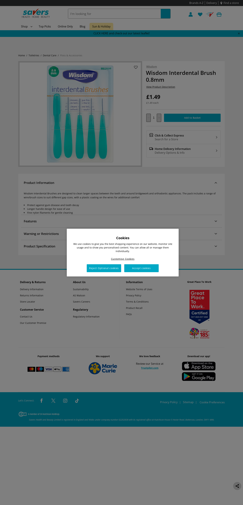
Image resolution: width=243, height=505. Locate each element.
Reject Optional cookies (104, 268)
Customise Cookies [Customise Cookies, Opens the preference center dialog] (123, 258)
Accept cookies (141, 268)
